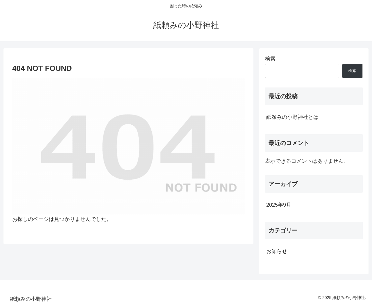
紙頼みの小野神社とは (292, 117)
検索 (270, 59)
